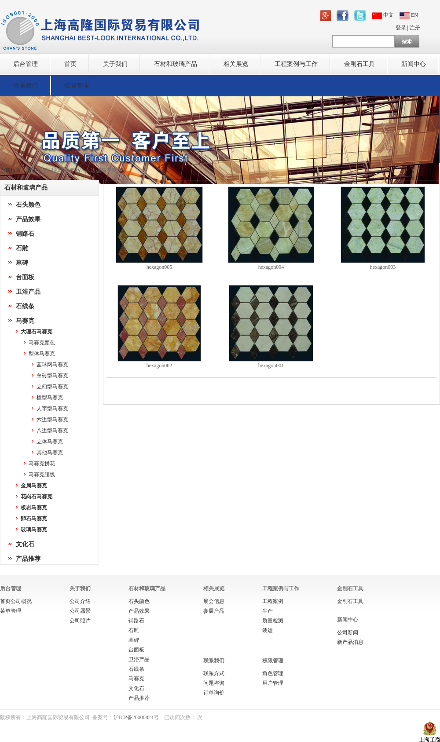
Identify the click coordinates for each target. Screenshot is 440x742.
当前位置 (10, 170)
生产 (267, 611)
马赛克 (25, 321)
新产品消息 (350, 642)
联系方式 (213, 673)
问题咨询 (213, 683)
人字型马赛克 (52, 409)
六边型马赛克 (52, 420)
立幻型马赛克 (52, 387)
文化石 (25, 544)
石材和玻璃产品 (175, 64)
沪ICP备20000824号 (136, 717)
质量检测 (272, 621)
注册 (415, 28)
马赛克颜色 (42, 343)
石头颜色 (28, 204)
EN (409, 15)
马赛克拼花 (42, 464)
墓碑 (22, 263)
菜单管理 (10, 611)
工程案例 (272, 601)
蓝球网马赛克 (52, 365)
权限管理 (76, 85)
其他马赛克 (50, 453)
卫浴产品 (28, 292)
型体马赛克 (42, 354)
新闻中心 (413, 64)
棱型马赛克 (50, 398)
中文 (383, 15)
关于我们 (115, 64)
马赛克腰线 (42, 475)
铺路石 (25, 233)
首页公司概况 (16, 601)
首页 (70, 64)
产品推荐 (28, 559)
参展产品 (213, 611)
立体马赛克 (50, 442)
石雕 (22, 248)
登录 (401, 28)
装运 (267, 630)
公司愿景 (80, 611)
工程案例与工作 (296, 64)
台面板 (25, 277)
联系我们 (25, 85)
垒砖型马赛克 (52, 376)
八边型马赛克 (52, 431)
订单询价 (213, 693)
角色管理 (272, 673)
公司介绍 (80, 601)
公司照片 (80, 621)
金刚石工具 (359, 64)
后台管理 (25, 64)
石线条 (25, 306)
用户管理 (272, 683)
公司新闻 (347, 632)
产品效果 (28, 219)
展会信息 (213, 601)
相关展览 (236, 64)
